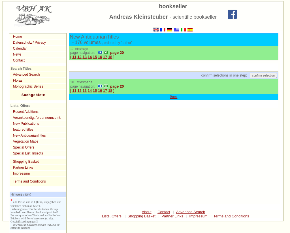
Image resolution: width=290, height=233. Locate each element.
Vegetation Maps (25, 141)
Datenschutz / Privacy (29, 43)
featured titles (23, 130)
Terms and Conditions (29, 181)
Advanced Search (26, 75)
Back (174, 97)
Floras (17, 80)
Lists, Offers (111, 216)
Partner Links (23, 168)
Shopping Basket (26, 162)
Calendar (20, 48)
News (17, 54)
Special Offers (23, 147)
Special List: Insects (28, 153)
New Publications (26, 124)
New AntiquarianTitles (29, 135)
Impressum (21, 173)
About (147, 212)
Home (17, 37)
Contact (19, 60)
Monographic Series (28, 86)
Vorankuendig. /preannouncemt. (37, 118)
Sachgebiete (33, 95)
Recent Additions (26, 112)
